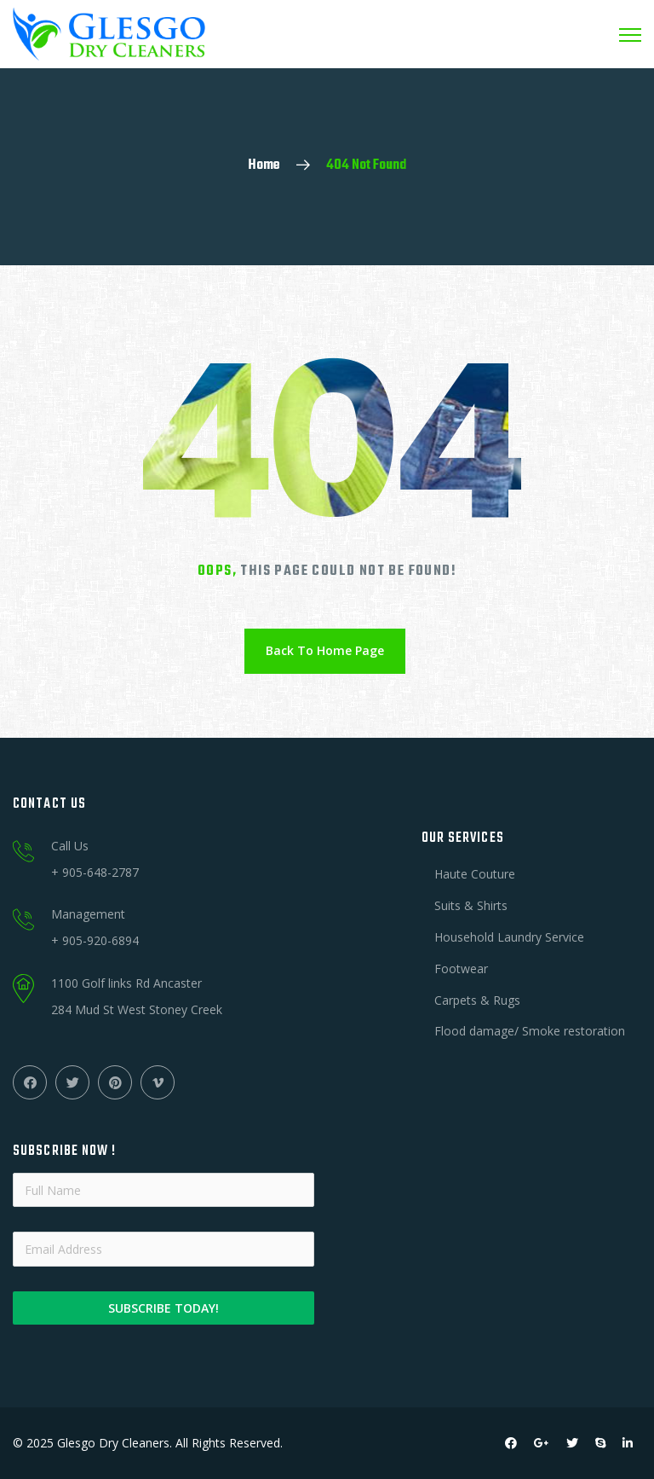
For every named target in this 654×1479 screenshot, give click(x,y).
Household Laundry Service (509, 937)
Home (264, 165)
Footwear (461, 968)
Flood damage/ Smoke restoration (529, 1031)
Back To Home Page (325, 650)
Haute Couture (474, 874)
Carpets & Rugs (477, 1000)
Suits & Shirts (471, 905)
